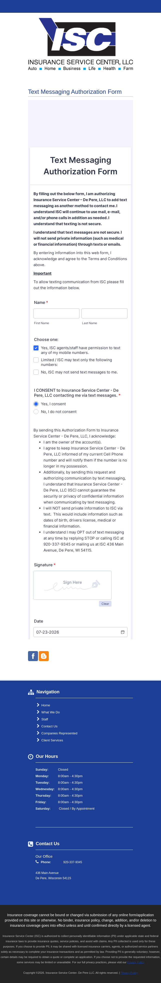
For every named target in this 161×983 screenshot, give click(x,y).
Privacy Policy (135, 962)
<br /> (80, 369)
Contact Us (47, 726)
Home (43, 705)
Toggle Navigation (153, 6)
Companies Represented (57, 733)
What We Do (48, 712)
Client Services (50, 740)
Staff (42, 719)
